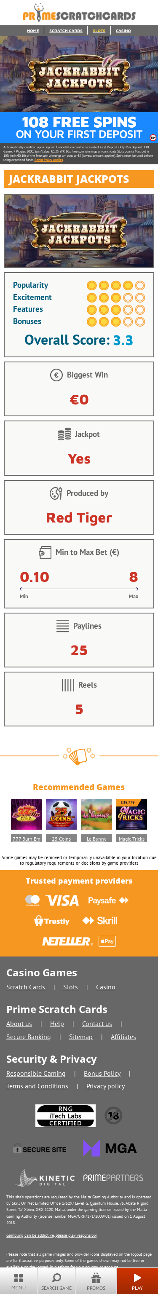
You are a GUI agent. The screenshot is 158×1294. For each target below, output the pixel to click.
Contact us (97, 1023)
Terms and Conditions (37, 1086)
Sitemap (81, 1036)
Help (57, 1023)
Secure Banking (28, 1036)
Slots (99, 30)
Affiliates (123, 1036)
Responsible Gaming (36, 1073)
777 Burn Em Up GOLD (26, 839)
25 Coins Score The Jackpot (61, 839)
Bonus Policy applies (49, 160)
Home (33, 30)
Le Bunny (97, 839)
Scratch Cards (66, 30)
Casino (123, 30)
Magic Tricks (132, 839)
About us (19, 1023)
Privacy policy (105, 1086)
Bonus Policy (102, 1073)
